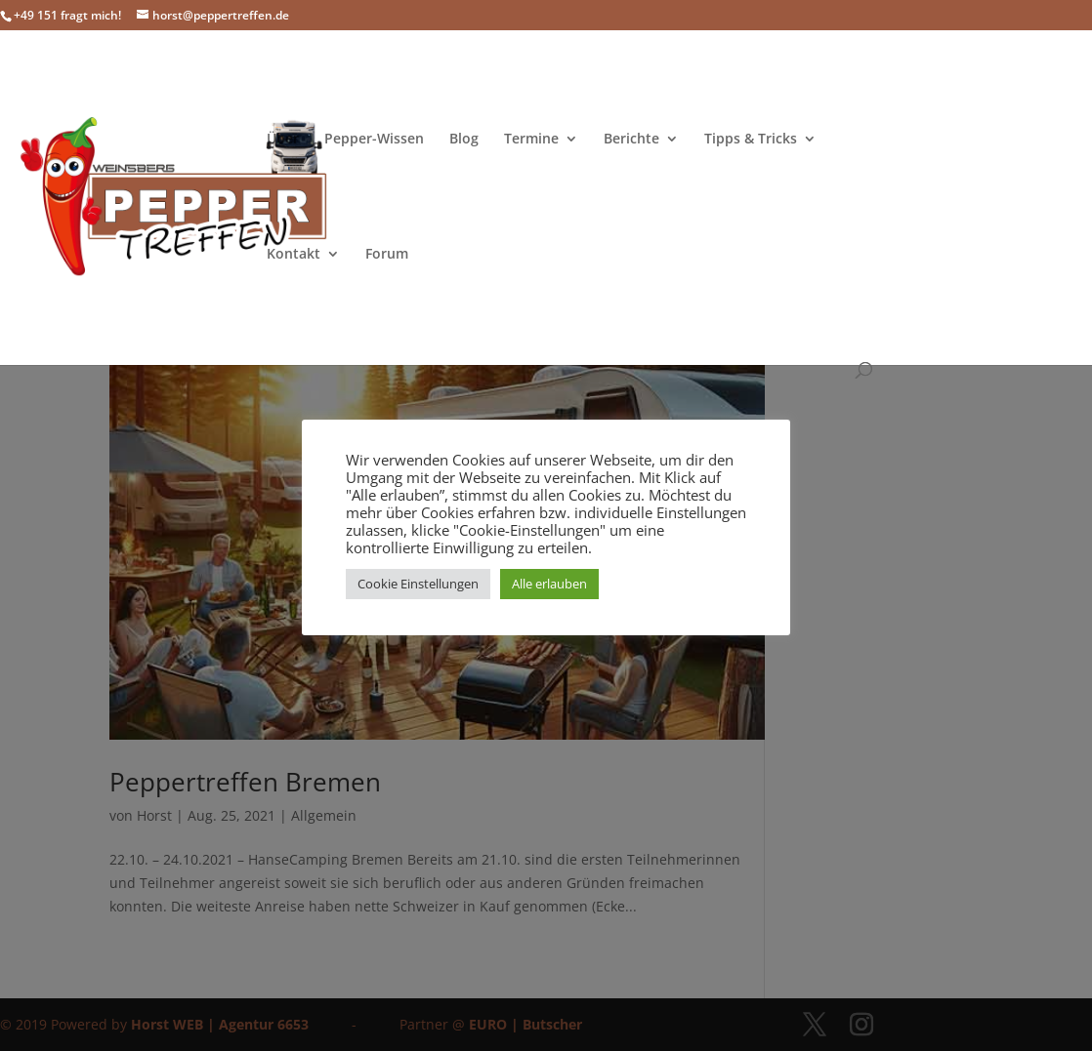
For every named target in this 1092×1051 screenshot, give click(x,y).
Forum (386, 255)
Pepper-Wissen (374, 139)
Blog (464, 139)
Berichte (631, 139)
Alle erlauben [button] (549, 583)
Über (283, 139)
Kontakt (293, 255)
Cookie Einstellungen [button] (418, 583)
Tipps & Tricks (750, 139)
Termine (531, 139)
